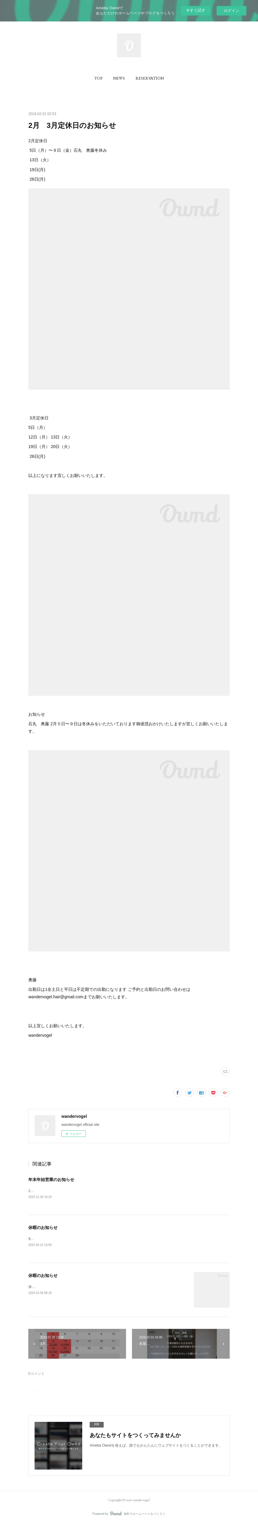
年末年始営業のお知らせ (51, 1179)
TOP (98, 78)
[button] (98, 78)
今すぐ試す (195, 10)
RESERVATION (150, 78)
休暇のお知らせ (42, 1228)
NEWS (119, 78)
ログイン (231, 10)
